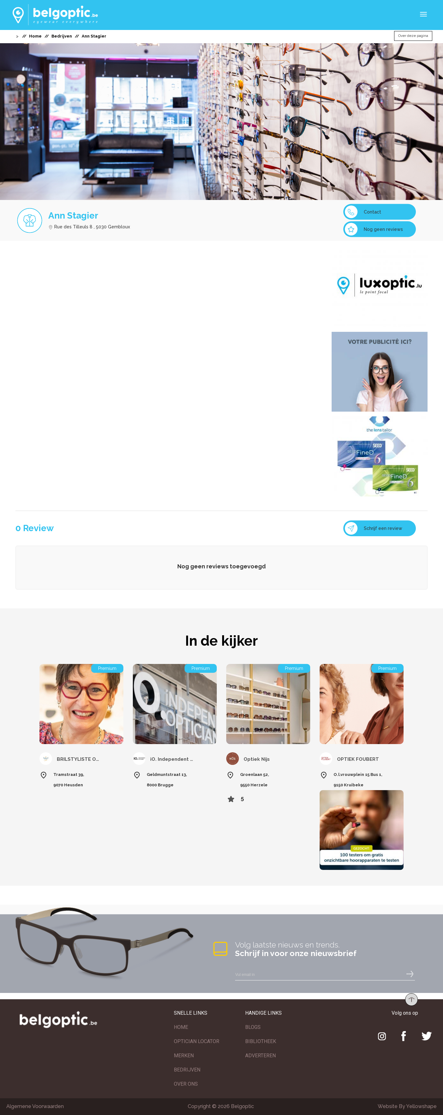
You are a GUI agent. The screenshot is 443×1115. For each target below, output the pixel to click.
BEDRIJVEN (187, 1070)
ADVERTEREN (260, 1056)
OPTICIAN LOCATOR (196, 1041)
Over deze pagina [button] (413, 36)
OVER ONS (186, 1084)
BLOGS (253, 1027)
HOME (181, 1027)
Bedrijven (61, 36)
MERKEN (184, 1056)
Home (35, 36)
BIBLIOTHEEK (260, 1041)
